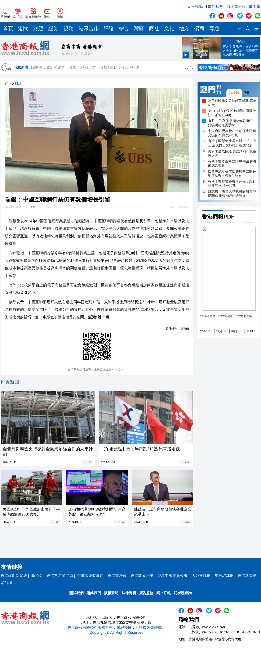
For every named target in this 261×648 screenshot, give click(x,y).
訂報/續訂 (196, 6)
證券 (53, 28)
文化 (169, 28)
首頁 (8, 28)
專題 (214, 28)
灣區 (139, 28)
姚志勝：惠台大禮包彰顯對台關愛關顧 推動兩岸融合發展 (232, 193)
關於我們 (76, 593)
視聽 (68, 28)
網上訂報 (163, 593)
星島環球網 (224, 575)
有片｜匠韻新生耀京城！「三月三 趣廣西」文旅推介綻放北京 (232, 143)
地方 (184, 28)
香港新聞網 (247, 575)
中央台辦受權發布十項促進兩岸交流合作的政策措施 (232, 133)
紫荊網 (6, 583)
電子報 (254, 6)
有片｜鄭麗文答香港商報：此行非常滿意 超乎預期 (232, 183)
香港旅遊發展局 (90, 575)
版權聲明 (111, 593)
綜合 (124, 28)
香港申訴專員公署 (172, 575)
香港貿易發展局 (60, 575)
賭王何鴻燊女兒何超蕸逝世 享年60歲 (232, 103)
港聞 (23, 28)
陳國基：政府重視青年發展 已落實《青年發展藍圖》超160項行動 (112, 67)
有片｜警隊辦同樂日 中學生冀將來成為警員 (232, 163)
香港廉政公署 (141, 575)
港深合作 (89, 28)
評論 (109, 28)
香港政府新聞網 (14, 575)
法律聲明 (129, 593)
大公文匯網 (201, 575)
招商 (199, 28)
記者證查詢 (183, 593)
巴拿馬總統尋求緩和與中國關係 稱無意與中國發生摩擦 (232, 173)
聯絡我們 (94, 593)
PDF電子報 (236, 6)
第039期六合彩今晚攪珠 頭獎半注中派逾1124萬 (232, 113)
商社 (154, 28)
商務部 (37, 575)
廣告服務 (216, 6)
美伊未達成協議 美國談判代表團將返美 (232, 153)
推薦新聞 (10, 382)
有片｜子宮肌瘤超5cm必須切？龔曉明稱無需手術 (232, 123)
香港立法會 (117, 575)
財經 (38, 28)
